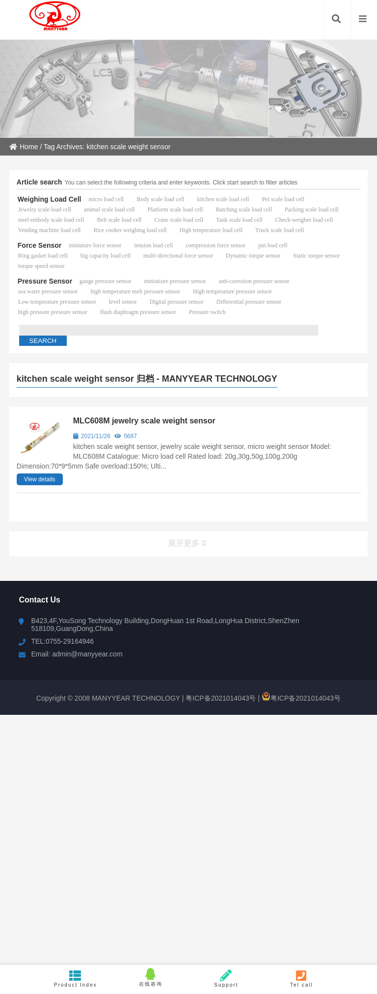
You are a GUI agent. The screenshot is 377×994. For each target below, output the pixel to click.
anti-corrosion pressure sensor (253, 281)
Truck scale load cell (279, 230)
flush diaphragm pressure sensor (138, 312)
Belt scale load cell (119, 219)
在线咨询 (150, 977)
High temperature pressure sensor (232, 291)
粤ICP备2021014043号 (220, 698)
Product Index (75, 978)
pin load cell (272, 245)
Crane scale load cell (178, 219)
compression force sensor (215, 245)
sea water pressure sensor (48, 291)
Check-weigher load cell (304, 219)
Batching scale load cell (244, 209)
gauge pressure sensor (105, 281)
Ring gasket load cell (43, 255)
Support (226, 978)
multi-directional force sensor (178, 255)
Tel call (302, 978)
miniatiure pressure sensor (175, 281)
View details (39, 479)
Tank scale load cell (239, 219)
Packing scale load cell (312, 209)
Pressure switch (207, 312)
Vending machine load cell (49, 230)
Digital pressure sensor (177, 301)
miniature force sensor (95, 245)
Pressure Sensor (45, 281)
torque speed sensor (41, 265)
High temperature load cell (211, 230)
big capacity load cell (106, 255)
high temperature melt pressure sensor (135, 291)
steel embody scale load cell (51, 219)
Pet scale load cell (283, 199)
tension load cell (154, 245)
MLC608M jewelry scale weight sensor (144, 421)
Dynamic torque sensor (253, 255)
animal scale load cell (109, 209)
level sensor (123, 301)
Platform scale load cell (175, 209)
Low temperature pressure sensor (57, 301)
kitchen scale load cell (223, 199)
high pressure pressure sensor (52, 312)
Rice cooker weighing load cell (129, 230)
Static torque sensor (316, 255)
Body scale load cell (160, 199)
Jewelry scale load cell (44, 209)
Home (23, 147)
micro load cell (106, 199)
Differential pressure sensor (248, 301)
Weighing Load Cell (49, 199)
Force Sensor (39, 245)
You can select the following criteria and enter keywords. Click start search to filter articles (180, 182)
